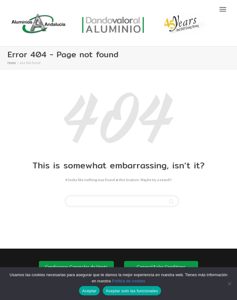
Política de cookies (128, 281)
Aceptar (89, 291)
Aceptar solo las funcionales (132, 291)
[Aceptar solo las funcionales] (229, 283)
